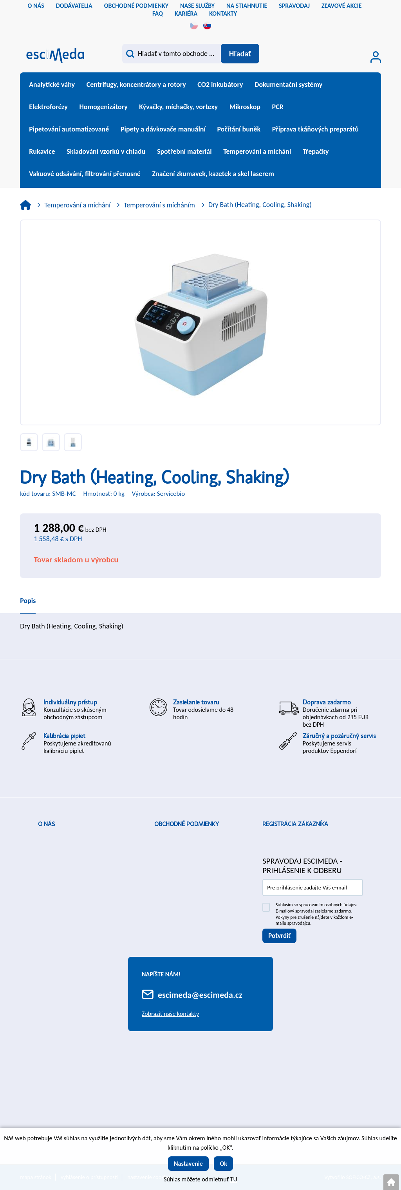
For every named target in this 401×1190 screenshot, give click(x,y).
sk (207, 25)
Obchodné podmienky (186, 824)
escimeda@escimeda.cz (200, 995)
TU (233, 1179)
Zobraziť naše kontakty (170, 1013)
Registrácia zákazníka (295, 824)
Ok (223, 1163)
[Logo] (55, 54)
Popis (28, 600)
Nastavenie (188, 1163)
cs (194, 25)
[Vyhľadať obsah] (239, 53)
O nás (46, 824)
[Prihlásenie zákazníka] (375, 57)
